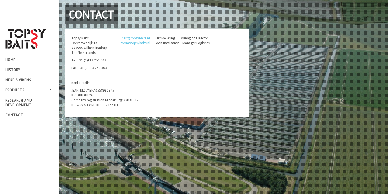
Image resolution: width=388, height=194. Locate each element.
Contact (14, 115)
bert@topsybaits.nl (136, 38)
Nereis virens (18, 80)
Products (28, 90)
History (12, 70)
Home (10, 60)
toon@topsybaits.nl (135, 43)
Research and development (18, 103)
